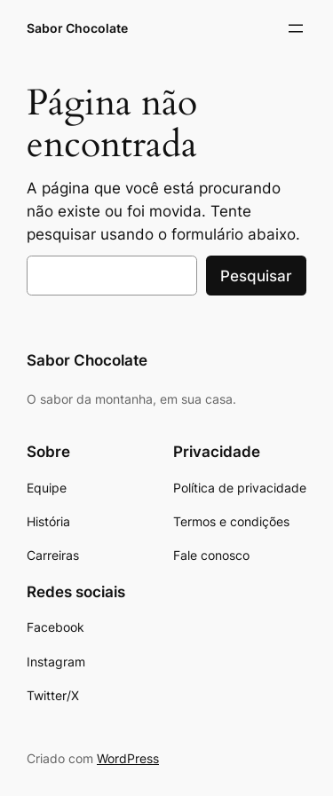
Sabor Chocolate (77, 27)
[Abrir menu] (295, 28)
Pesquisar (256, 276)
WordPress (128, 758)
